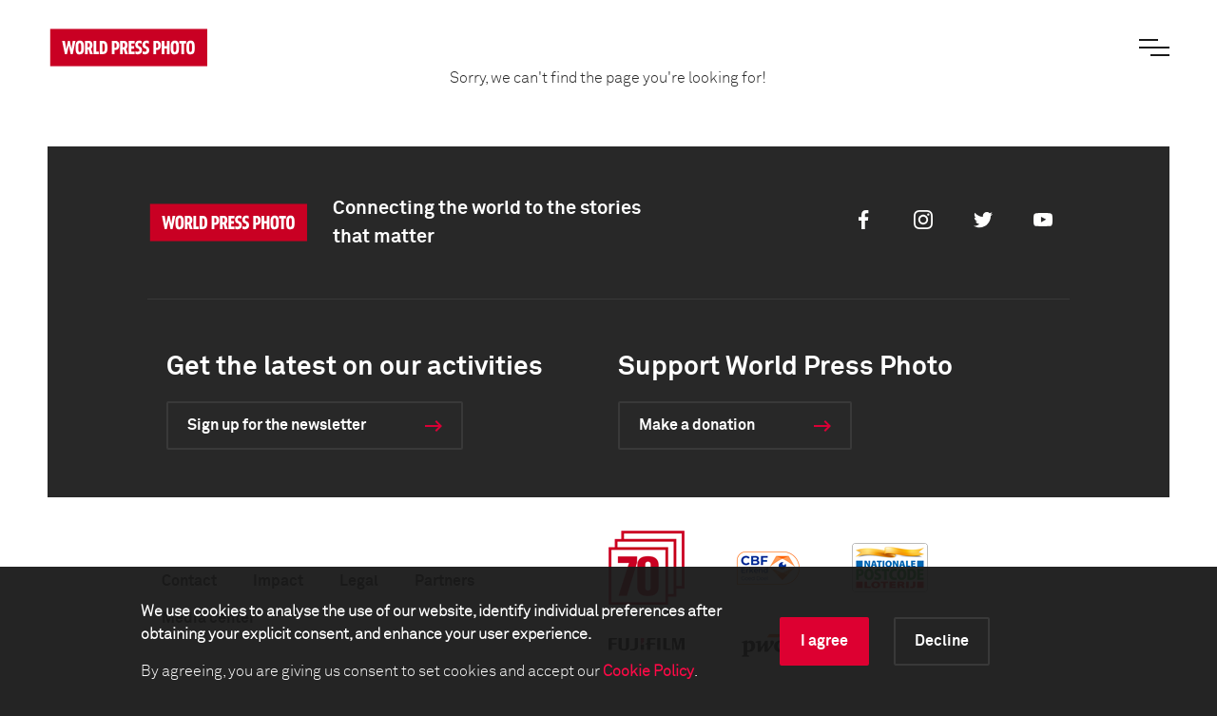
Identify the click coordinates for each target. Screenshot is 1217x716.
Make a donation (697, 425)
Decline (942, 640)
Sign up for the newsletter (276, 425)
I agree (824, 640)
